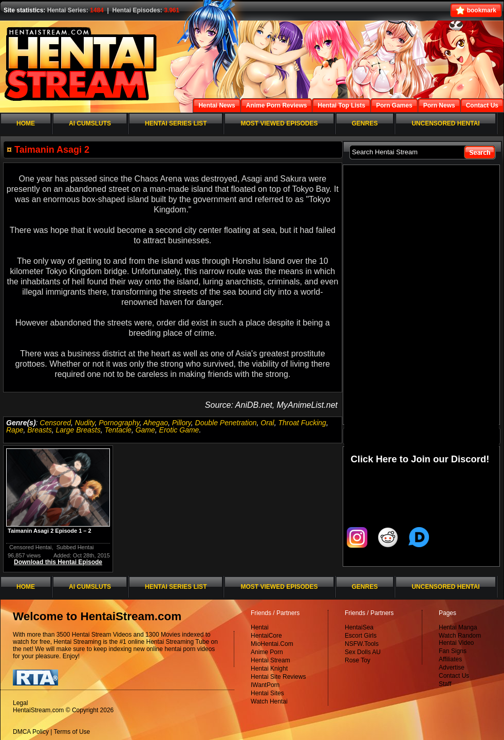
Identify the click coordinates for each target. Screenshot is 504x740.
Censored (55, 423)
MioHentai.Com (272, 643)
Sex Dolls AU (363, 652)
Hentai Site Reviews (278, 676)
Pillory (181, 423)
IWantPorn (265, 685)
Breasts (39, 430)
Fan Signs (452, 651)
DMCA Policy (31, 731)
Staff (445, 684)
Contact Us (454, 675)
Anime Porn (267, 652)
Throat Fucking (302, 423)
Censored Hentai (30, 547)
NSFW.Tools (362, 643)
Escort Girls (361, 635)
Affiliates (450, 659)
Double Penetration (226, 423)
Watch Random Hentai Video (460, 639)
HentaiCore (266, 635)
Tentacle (117, 430)
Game (145, 430)
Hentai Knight (269, 668)
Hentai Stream (270, 660)
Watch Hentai (269, 701)
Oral (267, 423)
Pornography (119, 423)
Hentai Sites (267, 693)
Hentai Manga (458, 627)
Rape (14, 430)
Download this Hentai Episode (58, 562)
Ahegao (155, 423)
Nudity (85, 423)
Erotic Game (179, 430)
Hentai (260, 627)
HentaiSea (359, 627)
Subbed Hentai (75, 547)
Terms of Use (72, 731)
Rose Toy (357, 660)
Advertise (451, 667)
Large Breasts (78, 430)
